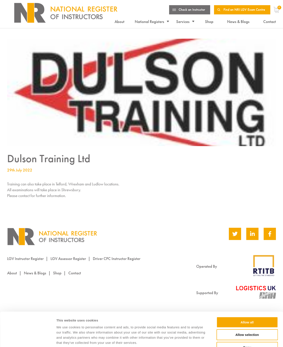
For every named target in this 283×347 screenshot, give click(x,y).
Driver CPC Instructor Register (116, 258)
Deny (247, 319)
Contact (269, 21)
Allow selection (247, 307)
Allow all (247, 294)
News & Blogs (238, 21)
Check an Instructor (192, 9)
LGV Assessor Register (68, 258)
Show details (226, 339)
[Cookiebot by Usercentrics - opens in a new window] (28, 338)
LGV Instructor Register (25, 258)
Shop (209, 21)
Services (183, 21)
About (119, 21)
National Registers (149, 21)
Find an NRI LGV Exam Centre (244, 9)
